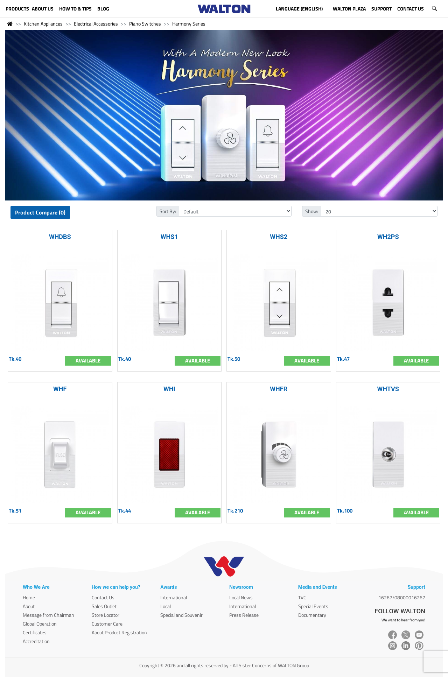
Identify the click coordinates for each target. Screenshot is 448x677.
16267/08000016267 (401, 597)
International (173, 597)
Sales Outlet (104, 606)
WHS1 (169, 236)
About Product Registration (119, 632)
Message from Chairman (48, 615)
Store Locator (105, 615)
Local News (241, 597)
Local (165, 606)
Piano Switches (145, 23)
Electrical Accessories (96, 23)
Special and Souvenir (181, 615)
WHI (169, 389)
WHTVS (388, 389)
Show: (311, 211)
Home (29, 597)
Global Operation (40, 623)
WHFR (278, 389)
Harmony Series (188, 23)
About (29, 606)
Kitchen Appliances (43, 23)
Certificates (35, 632)
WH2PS (388, 236)
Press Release (244, 615)
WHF (59, 389)
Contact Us (103, 597)
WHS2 (278, 236)
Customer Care (107, 623)
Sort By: (168, 211)
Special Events (313, 606)
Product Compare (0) (40, 212)
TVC (302, 597)
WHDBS (60, 236)
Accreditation (36, 641)
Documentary (312, 615)
